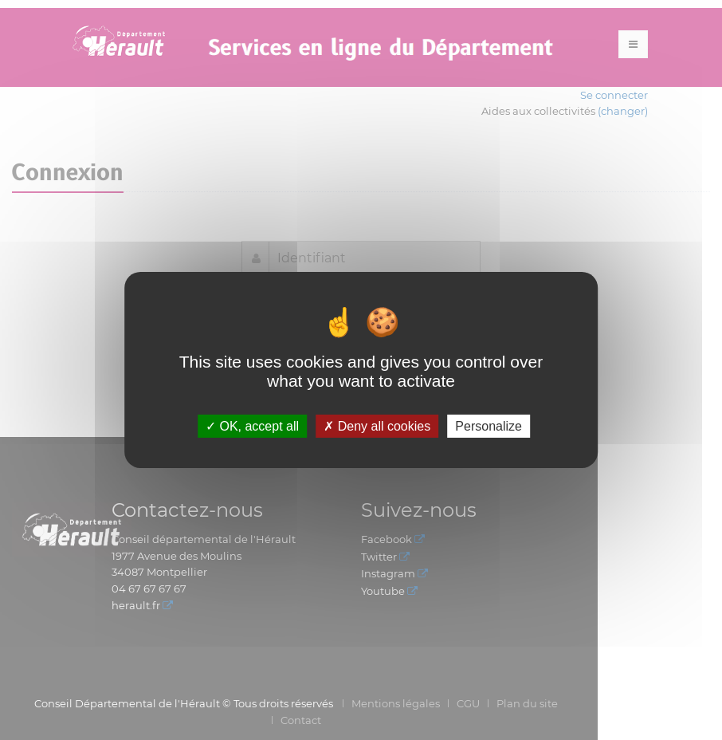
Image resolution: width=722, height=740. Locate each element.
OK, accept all (252, 426)
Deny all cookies (377, 426)
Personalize (488, 426)
